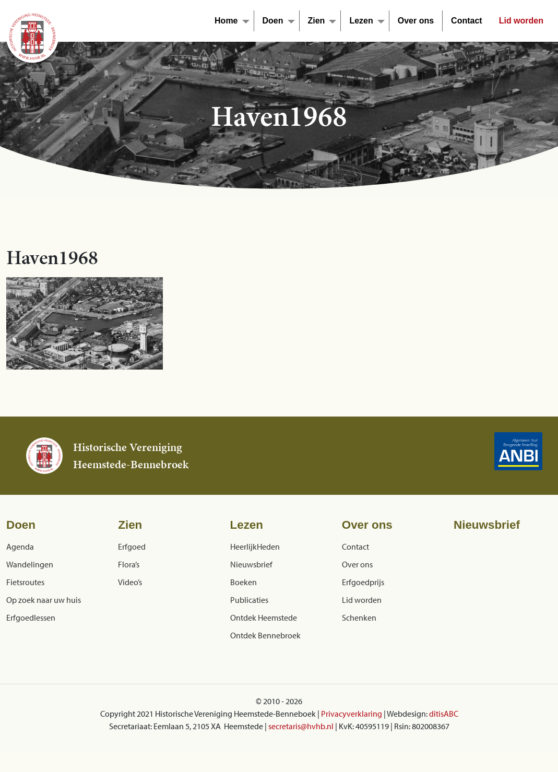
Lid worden (521, 20)
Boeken (243, 582)
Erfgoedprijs (363, 582)
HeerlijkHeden (255, 546)
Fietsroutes (25, 582)
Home (226, 20)
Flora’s (128, 564)
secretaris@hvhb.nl (301, 726)
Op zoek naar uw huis (43, 600)
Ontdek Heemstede (263, 617)
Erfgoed (132, 546)
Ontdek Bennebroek (265, 635)
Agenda (20, 546)
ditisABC (443, 713)
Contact (466, 20)
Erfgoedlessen (30, 617)
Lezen (361, 20)
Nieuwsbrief (251, 564)
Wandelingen (29, 564)
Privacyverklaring (351, 713)
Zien (316, 20)
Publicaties (249, 600)
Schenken (359, 617)
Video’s (130, 582)
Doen (273, 20)
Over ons (416, 20)
